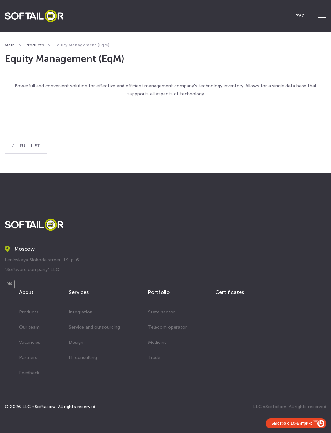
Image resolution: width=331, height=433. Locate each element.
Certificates (229, 292)
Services (79, 292)
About (26, 292)
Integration (80, 312)
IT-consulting (83, 357)
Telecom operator (167, 327)
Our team (29, 327)
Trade (154, 357)
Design (76, 342)
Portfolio (159, 292)
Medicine (157, 342)
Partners (28, 357)
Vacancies (29, 342)
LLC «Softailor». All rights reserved (289, 406)
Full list (26, 146)
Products (28, 312)
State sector (161, 312)
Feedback (29, 372)
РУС (299, 16)
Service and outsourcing (94, 327)
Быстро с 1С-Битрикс (292, 423)
